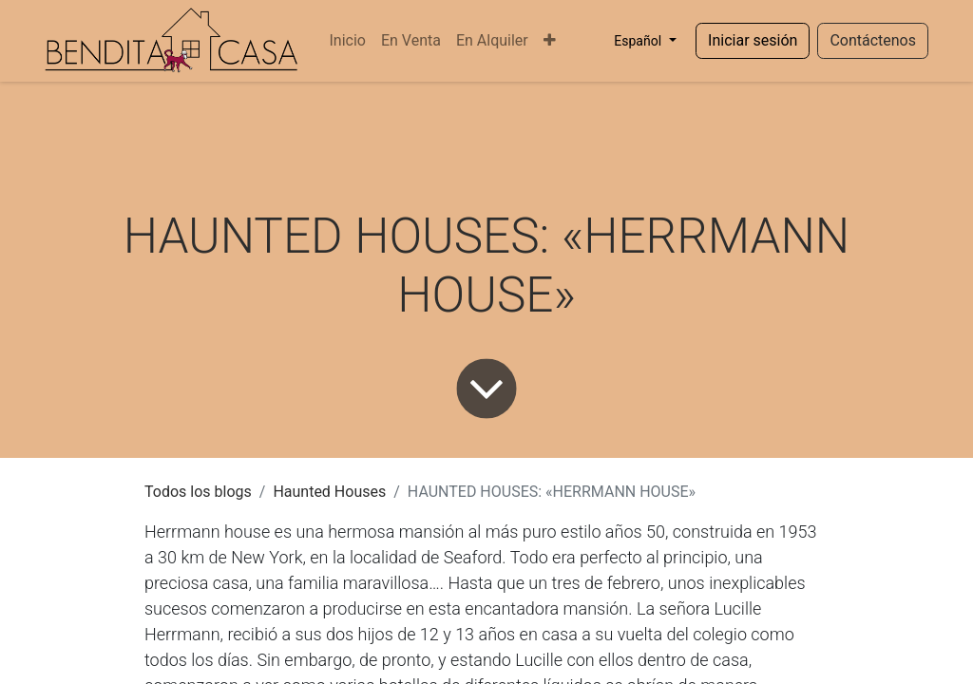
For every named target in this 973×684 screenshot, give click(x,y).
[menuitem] (346, 41)
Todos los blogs (198, 492)
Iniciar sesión (752, 40)
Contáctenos (873, 40)
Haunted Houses (329, 492)
